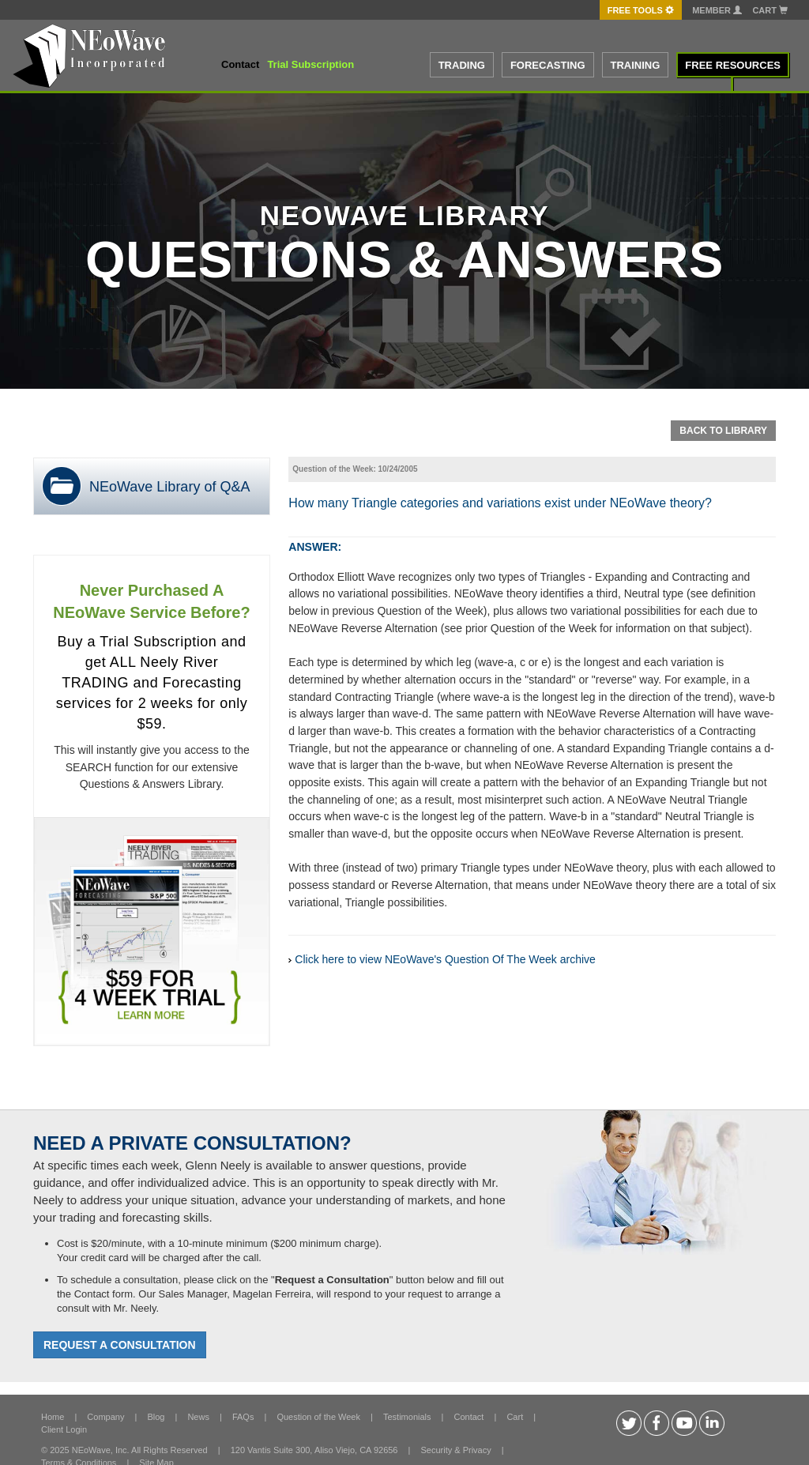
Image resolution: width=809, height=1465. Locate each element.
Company (105, 1417)
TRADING (461, 65)
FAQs (243, 1417)
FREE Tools (641, 10)
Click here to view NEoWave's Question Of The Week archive (445, 959)
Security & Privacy (455, 1450)
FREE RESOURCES (733, 65)
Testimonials (407, 1417)
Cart (770, 10)
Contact (240, 64)
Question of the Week (318, 1417)
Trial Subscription (310, 64)
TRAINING (635, 65)
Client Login (64, 1429)
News (198, 1417)
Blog (155, 1417)
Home (52, 1417)
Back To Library (723, 430)
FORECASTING (547, 65)
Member (717, 10)
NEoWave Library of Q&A (169, 487)
